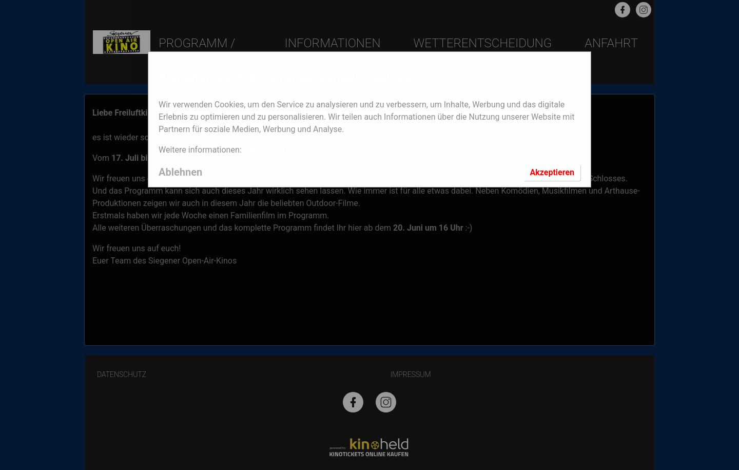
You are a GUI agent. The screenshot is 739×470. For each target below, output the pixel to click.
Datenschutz (266, 150)
